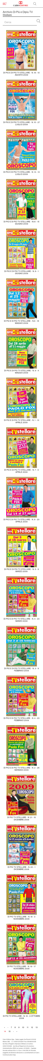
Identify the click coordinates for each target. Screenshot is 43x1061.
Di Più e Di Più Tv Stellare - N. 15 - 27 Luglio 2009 (21, 123)
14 (5, 1031)
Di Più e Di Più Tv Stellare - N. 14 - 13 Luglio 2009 (21, 173)
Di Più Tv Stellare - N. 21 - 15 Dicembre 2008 (21, 818)
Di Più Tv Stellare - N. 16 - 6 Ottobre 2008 (21, 1017)
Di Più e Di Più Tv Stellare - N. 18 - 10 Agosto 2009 (21, 74)
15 (10, 1031)
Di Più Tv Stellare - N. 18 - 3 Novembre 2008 (21, 918)
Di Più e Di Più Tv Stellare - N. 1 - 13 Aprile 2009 (21, 421)
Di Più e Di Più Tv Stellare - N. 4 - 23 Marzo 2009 (21, 620)
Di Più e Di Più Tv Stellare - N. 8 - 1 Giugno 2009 (21, 272)
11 (28, 1027)
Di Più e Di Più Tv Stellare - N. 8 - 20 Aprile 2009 (21, 520)
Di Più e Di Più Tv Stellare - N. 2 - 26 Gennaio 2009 (21, 769)
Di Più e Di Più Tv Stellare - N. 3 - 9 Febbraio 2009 (21, 669)
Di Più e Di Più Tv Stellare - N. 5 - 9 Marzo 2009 (21, 570)
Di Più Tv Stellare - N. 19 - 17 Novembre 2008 (21, 967)
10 (24, 1027)
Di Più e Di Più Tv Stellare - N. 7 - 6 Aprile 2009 (21, 471)
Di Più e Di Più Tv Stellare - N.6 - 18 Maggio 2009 (21, 322)
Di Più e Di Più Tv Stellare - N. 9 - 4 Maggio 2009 (21, 372)
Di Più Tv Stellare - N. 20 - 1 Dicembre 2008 (21, 868)
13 (37, 1027)
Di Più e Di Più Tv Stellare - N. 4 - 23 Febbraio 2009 (21, 719)
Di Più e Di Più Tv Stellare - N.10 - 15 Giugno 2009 (21, 223)
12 (32, 1027)
